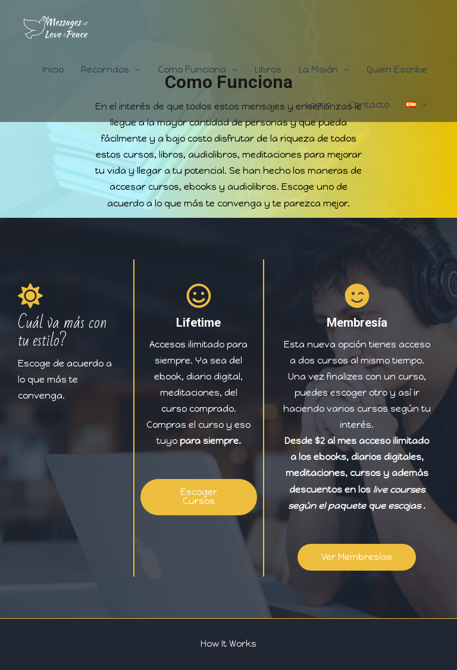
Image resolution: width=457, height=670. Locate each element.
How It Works (228, 643)
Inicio (53, 69)
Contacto (369, 104)
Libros (268, 69)
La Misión (318, 69)
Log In (318, 104)
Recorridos (105, 69)
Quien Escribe (397, 69)
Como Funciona (192, 69)
